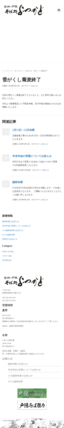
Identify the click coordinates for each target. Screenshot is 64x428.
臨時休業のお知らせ (10, 221)
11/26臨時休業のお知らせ (12, 230)
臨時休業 (17, 182)
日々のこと (19, 71)
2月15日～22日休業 (23, 130)
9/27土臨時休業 (8, 235)
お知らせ (28, 71)
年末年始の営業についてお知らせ (32, 156)
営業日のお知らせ (9, 239)
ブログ (5, 256)
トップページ (7, 71)
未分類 (5, 260)
